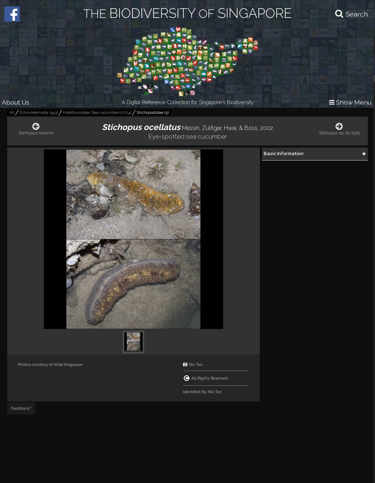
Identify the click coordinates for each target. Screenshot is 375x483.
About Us (15, 102)
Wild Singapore (68, 364)
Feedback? (21, 408)
